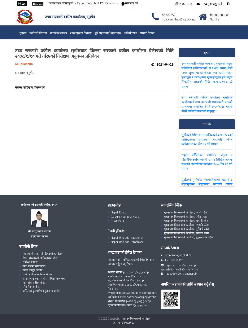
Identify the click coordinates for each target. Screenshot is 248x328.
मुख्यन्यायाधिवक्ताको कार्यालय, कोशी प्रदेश (185, 212)
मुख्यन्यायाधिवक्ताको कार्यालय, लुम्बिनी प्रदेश (186, 229)
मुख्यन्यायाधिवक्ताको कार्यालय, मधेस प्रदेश (185, 216)
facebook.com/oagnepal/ (180, 273)
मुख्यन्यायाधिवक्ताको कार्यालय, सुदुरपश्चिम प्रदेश (188, 237)
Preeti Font (117, 220)
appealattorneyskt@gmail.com (179, 269)
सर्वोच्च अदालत (30, 262)
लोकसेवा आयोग (31, 287)
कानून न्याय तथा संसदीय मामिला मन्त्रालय (44, 278)
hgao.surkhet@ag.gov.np (181, 265)
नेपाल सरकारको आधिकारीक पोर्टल (40, 258)
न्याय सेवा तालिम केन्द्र (34, 282)
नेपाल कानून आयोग (32, 270)
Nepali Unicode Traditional (127, 237)
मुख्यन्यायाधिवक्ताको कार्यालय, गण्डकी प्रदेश (186, 225)
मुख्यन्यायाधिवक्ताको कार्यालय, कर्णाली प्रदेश (186, 233)
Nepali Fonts (118, 212)
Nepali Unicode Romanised (127, 242)
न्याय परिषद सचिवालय (34, 266)
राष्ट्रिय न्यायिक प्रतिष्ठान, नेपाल (37, 274)
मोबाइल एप (129, 3)
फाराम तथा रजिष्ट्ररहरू (61, 3)
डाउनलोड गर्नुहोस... (26, 73)
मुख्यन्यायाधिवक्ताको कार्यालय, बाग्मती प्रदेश (186, 220)
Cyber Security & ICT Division (96, 3)
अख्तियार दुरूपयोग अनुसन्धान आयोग (41, 291)
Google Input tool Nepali (125, 216)
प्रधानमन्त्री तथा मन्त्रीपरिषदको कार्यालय (42, 254)
